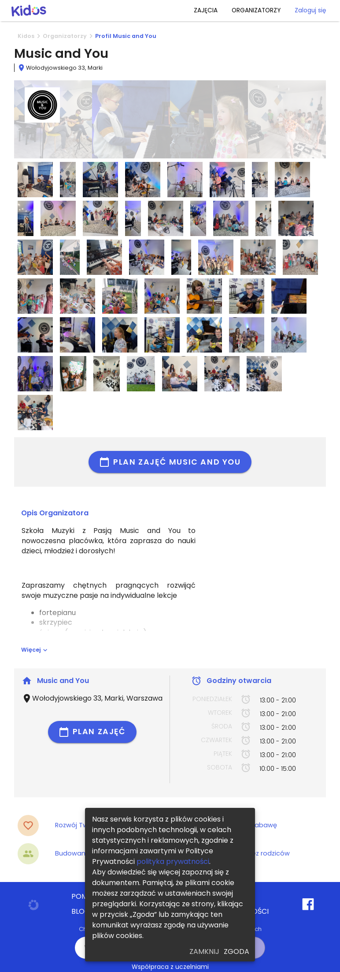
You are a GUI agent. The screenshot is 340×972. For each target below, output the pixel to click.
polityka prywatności (173, 861)
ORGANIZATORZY (256, 10)
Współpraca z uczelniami (170, 966)
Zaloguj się (310, 10)
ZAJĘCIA (206, 10)
